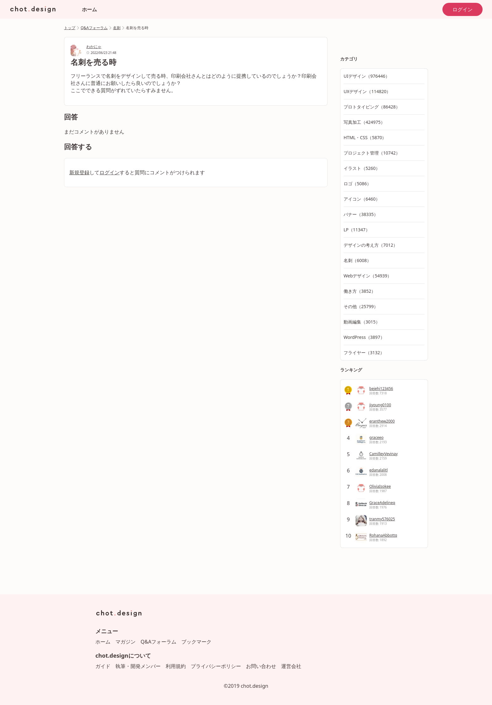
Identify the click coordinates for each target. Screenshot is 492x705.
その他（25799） (361, 306)
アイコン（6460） (362, 199)
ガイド (102, 666)
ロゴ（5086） (357, 184)
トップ (69, 27)
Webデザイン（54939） (368, 276)
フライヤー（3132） (364, 352)
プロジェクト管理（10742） (372, 153)
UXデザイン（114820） (367, 91)
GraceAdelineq (382, 502)
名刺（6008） (357, 260)
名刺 (116, 27)
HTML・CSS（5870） (365, 137)
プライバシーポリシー (216, 666)
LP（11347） (357, 230)
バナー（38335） (361, 214)
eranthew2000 (382, 421)
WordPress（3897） (364, 337)
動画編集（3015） (362, 322)
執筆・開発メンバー (138, 666)
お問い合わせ (261, 666)
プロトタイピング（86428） (372, 107)
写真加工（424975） (364, 122)
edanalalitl (378, 470)
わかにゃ (93, 46)
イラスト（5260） (362, 168)
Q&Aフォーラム (94, 27)
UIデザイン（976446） (367, 76)
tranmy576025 (382, 519)
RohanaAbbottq (383, 535)
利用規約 (176, 666)
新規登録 (79, 172)
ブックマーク (196, 641)
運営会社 (291, 666)
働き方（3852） (360, 291)
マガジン (125, 641)
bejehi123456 (381, 388)
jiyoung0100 (380, 405)
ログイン (462, 9)
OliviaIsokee (380, 486)
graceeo (376, 437)
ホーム (89, 9)
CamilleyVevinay (383, 453)
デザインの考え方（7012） (371, 245)
